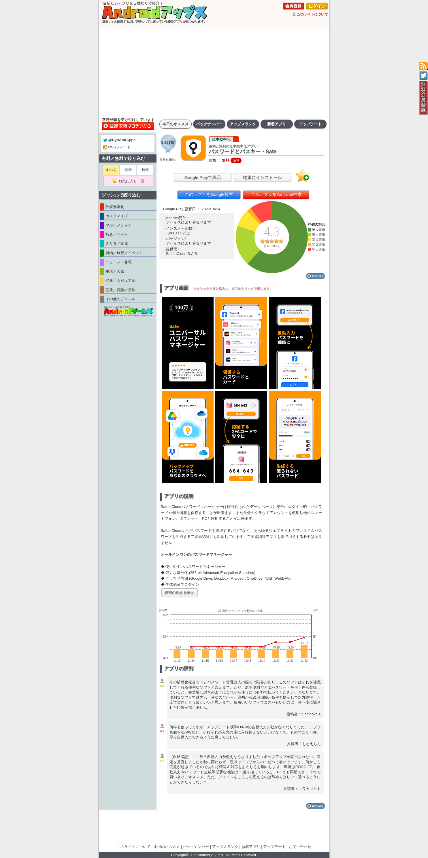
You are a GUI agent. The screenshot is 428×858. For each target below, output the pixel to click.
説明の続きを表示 (180, 592)
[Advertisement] (214, 70)
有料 (128, 170)
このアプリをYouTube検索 (276, 194)
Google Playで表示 (202, 177)
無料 (145, 170)
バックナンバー (209, 124)
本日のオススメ (175, 124)
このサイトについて (312, 14)
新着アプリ (276, 124)
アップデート (310, 124)
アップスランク (243, 124)
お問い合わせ (300, 846)
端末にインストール (262, 177)
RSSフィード (117, 147)
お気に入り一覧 (130, 181)
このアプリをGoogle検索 (209, 194)
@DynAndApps (119, 140)
